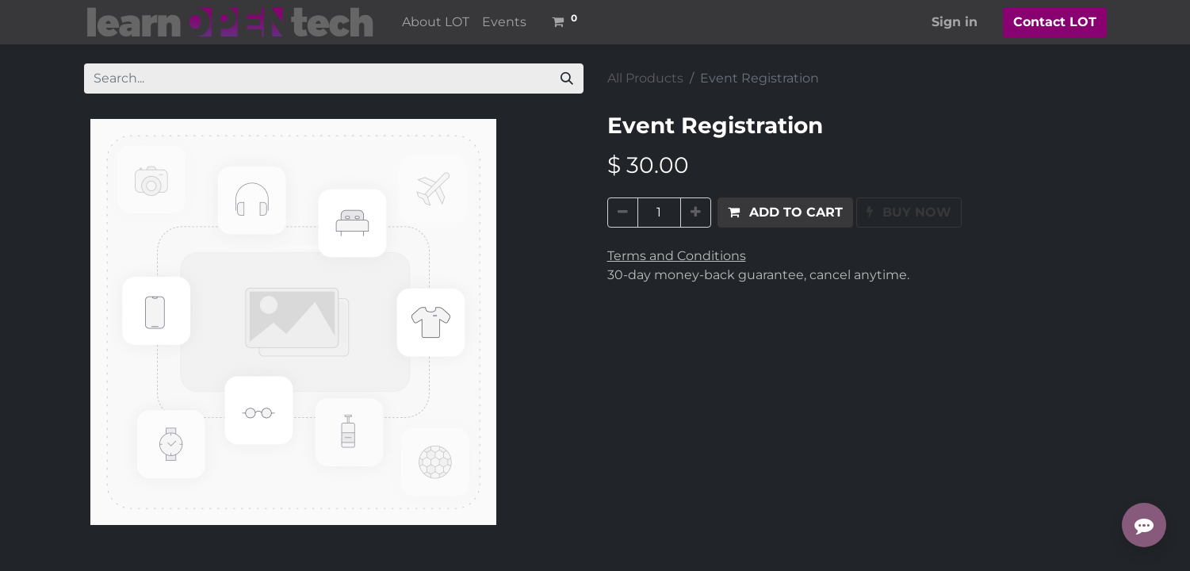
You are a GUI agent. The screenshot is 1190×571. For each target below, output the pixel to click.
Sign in (955, 21)
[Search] (567, 78)
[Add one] (695, 212)
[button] (785, 212)
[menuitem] (436, 22)
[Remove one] (622, 212)
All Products (645, 78)
